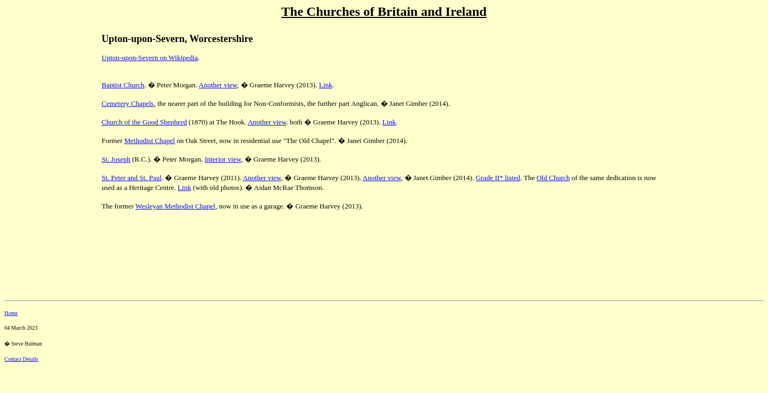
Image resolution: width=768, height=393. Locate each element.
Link (326, 85)
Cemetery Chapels (128, 103)
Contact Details (21, 359)
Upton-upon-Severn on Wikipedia (150, 57)
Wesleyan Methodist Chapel (175, 206)
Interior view (223, 159)
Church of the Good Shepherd (144, 122)
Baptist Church (123, 85)
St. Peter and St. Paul (132, 178)
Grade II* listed (498, 178)
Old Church (553, 178)
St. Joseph (116, 159)
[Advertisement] (42, 98)
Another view (218, 85)
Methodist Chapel (150, 140)
